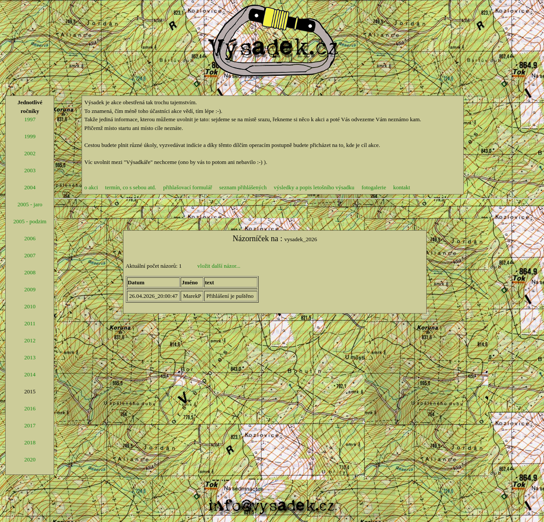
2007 (29, 255)
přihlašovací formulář (187, 187)
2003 (29, 170)
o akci (91, 187)
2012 (29, 340)
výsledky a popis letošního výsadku (317, 187)
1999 (29, 136)
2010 (29, 306)
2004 (29, 187)
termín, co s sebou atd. (130, 187)
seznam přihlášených (243, 187)
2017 (29, 425)
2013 (29, 357)
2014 (29, 374)
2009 (29, 289)
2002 (29, 153)
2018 (29, 442)
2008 (29, 272)
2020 (29, 459)
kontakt (401, 187)
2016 (29, 408)
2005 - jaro (29, 204)
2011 (30, 323)
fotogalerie (374, 187)
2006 (29, 238)
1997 (29, 119)
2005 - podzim (30, 221)
